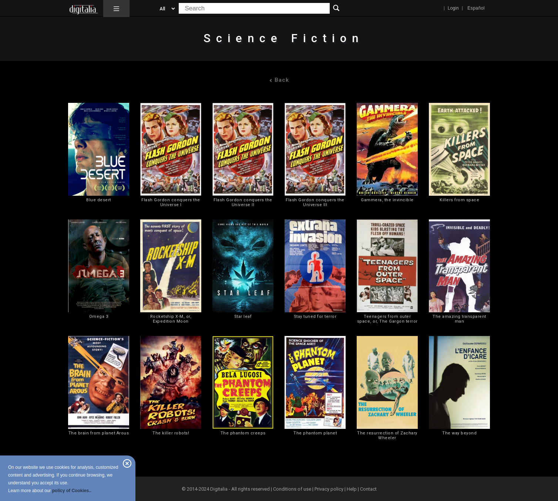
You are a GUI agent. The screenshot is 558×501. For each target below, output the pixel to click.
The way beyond (459, 433)
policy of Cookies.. (71, 490)
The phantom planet (315, 433)
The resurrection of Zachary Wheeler (387, 435)
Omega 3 (98, 316)
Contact (368, 489)
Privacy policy (329, 489)
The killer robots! (170, 433)
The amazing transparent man (459, 319)
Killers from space (459, 200)
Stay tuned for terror (315, 316)
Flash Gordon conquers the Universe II (243, 202)
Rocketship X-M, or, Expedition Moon (171, 319)
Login (453, 8)
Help (352, 489)
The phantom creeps (243, 433)
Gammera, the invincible (387, 200)
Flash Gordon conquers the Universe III (315, 202)
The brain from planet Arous (98, 433)
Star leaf (243, 316)
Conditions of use (292, 489)
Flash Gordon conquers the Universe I (170, 202)
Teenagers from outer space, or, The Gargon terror (387, 319)
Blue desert (98, 200)
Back (279, 80)
